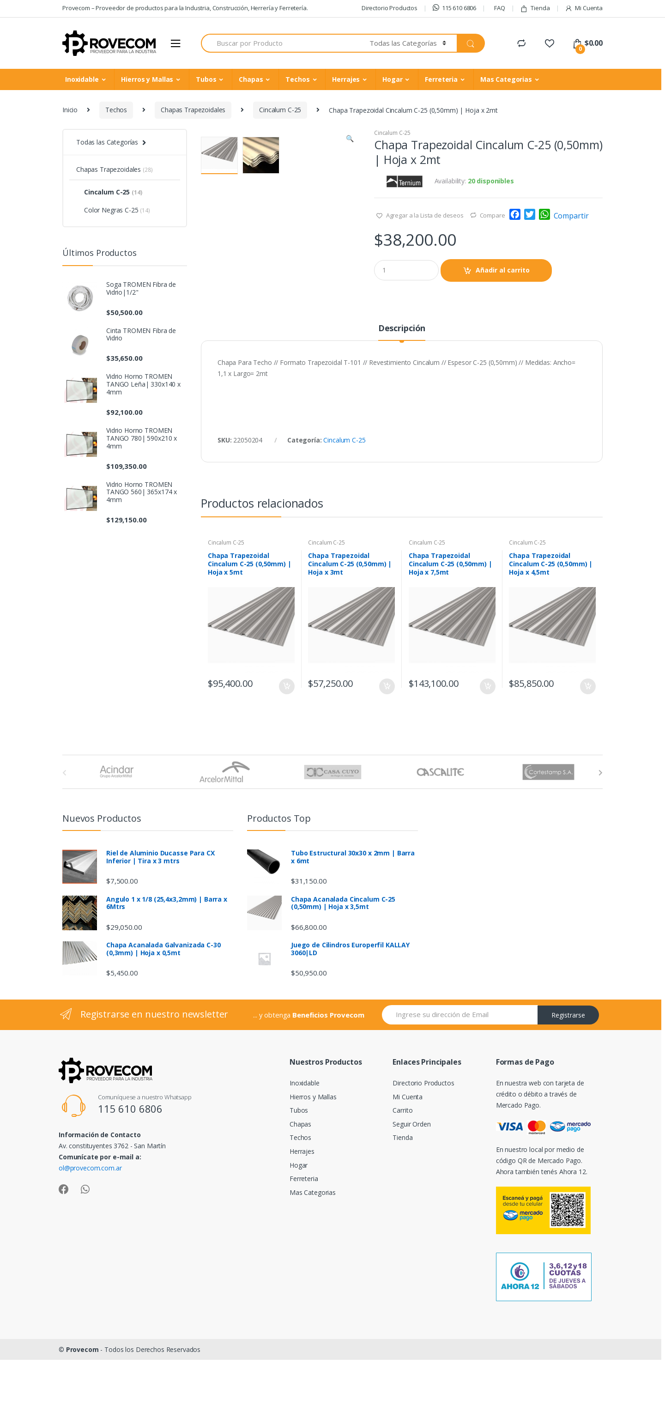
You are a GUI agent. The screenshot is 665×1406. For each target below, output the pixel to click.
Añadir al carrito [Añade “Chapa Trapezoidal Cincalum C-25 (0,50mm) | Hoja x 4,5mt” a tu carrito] (587, 737)
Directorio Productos (389, 8)
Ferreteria (441, 79)
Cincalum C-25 (280, 109)
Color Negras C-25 (113, 210)
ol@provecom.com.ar (90, 1218)
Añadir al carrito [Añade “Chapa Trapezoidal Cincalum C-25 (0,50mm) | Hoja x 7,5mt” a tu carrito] (487, 737)
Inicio (70, 109)
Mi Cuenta (584, 8)
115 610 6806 (454, 8)
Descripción (401, 379)
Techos (297, 79)
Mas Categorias (506, 79)
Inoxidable (82, 79)
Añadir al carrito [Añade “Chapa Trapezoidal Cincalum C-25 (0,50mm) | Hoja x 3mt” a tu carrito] (386, 737)
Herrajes (346, 79)
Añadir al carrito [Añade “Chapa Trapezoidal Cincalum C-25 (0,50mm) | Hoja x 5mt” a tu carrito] (286, 737)
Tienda (535, 8)
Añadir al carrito (503, 270)
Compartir (571, 216)
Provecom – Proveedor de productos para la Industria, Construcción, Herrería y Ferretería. (185, 8)
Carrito (402, 1161)
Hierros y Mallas (147, 79)
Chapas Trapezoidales (193, 109)
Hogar (392, 79)
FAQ (499, 8)
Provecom (82, 1400)
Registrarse (568, 1065)
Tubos (206, 79)
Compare (492, 215)
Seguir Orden (411, 1174)
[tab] (401, 383)
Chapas (251, 79)
